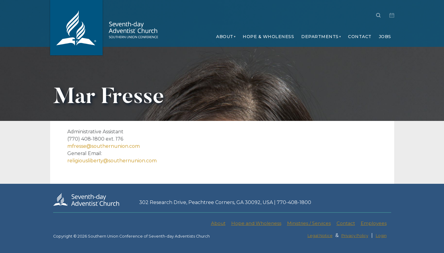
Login (381, 235)
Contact (360, 36)
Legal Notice (320, 235)
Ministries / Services (309, 223)
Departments (320, 36)
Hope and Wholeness (256, 223)
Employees (374, 223)
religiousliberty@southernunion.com (112, 161)
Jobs (385, 36)
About (224, 36)
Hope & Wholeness (268, 36)
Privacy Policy (354, 235)
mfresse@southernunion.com (103, 146)
